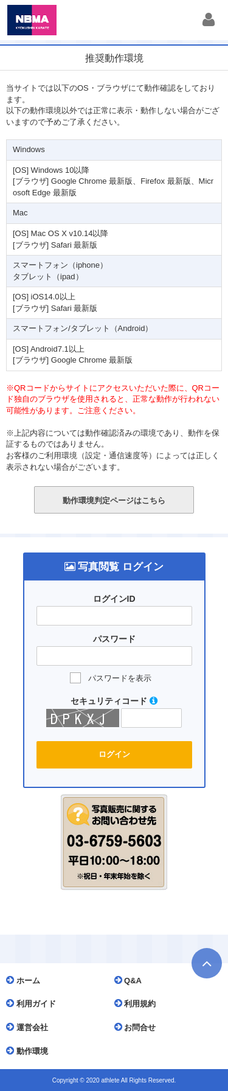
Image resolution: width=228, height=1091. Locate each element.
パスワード (114, 639)
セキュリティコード (114, 701)
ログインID (114, 599)
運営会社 (30, 1027)
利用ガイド (34, 1003)
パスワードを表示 (119, 678)
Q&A (131, 980)
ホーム (26, 980)
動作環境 (30, 1051)
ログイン (114, 754)
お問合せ (138, 1027)
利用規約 (138, 1003)
